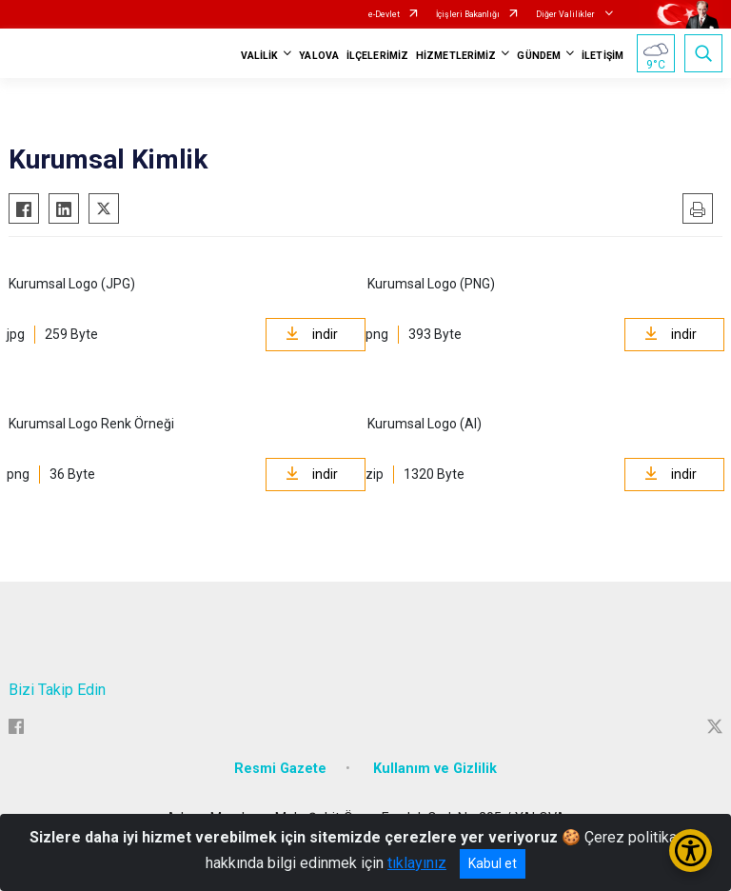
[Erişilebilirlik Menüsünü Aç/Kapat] (690, 850)
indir (312, 334)
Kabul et (492, 863)
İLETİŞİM (602, 56)
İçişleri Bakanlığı (468, 14)
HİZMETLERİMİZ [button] (456, 56)
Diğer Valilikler (566, 14)
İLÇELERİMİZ (377, 56)
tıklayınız (416, 863)
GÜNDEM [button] (539, 56)
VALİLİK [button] (260, 56)
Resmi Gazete (280, 769)
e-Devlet (384, 14)
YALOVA (319, 56)
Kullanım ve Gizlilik (435, 769)
